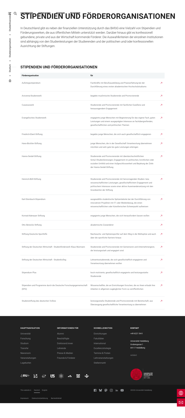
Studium (60, 13)
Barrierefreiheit (56, 413)
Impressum (24, 413)
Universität (27, 13)
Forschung (44, 13)
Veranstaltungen (28, 373)
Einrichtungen (100, 348)
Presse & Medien (65, 368)
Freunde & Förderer (66, 373)
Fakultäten (99, 353)
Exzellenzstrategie (102, 363)
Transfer (75, 13)
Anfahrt (133, 370)
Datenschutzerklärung (40, 413)
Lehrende (61, 363)
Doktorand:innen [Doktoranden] (65, 358)
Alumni (60, 348)
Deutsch (37, 405)
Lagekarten (25, 377)
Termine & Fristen (102, 368)
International (100, 358)
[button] (37, 343)
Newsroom (25, 368)
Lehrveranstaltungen (103, 373)
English (44, 405)
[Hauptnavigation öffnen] (11, 13)
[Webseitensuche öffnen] (16, 13)
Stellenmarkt (100, 377)
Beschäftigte (63, 353)
